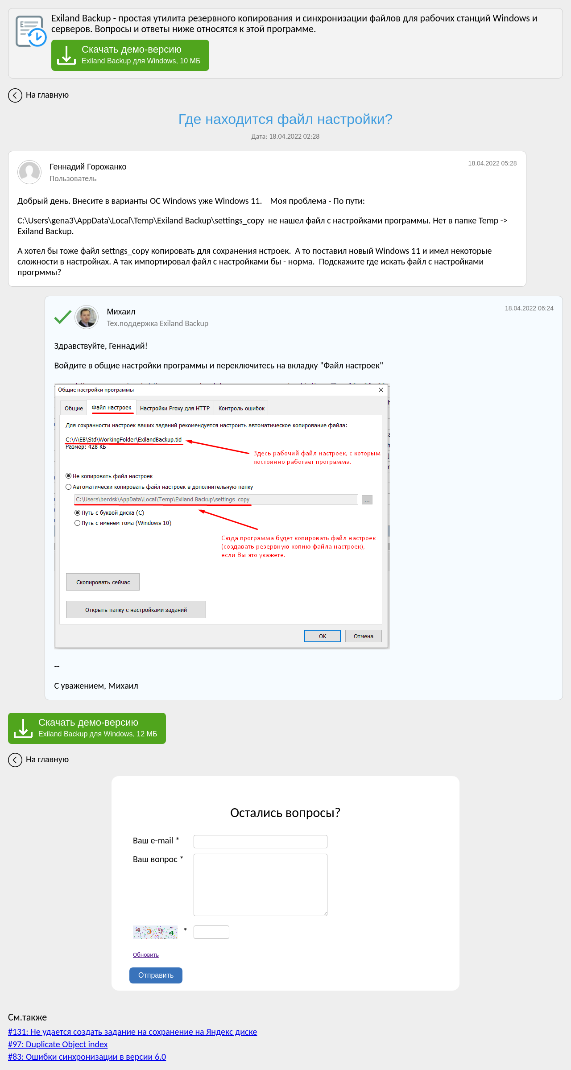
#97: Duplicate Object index (58, 1044)
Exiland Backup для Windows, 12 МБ (97, 727)
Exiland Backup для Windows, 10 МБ (141, 54)
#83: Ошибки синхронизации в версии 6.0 (87, 1056)
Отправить (156, 975)
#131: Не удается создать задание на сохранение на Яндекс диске (132, 1031)
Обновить (146, 954)
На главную (47, 94)
